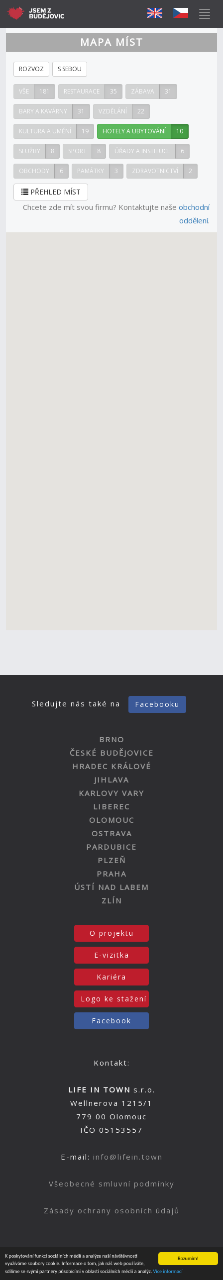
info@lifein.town (128, 1157)
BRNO (111, 739)
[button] (123, 404)
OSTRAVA (112, 833)
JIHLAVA (111, 780)
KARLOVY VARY (111, 793)
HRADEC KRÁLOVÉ (111, 766)
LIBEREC (111, 806)
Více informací (168, 1272)
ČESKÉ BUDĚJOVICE (112, 753)
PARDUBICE (111, 847)
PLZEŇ (112, 860)
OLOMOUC (111, 820)
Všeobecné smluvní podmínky (112, 1183)
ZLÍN (112, 900)
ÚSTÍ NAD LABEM (111, 887)
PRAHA (111, 874)
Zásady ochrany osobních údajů (112, 1210)
